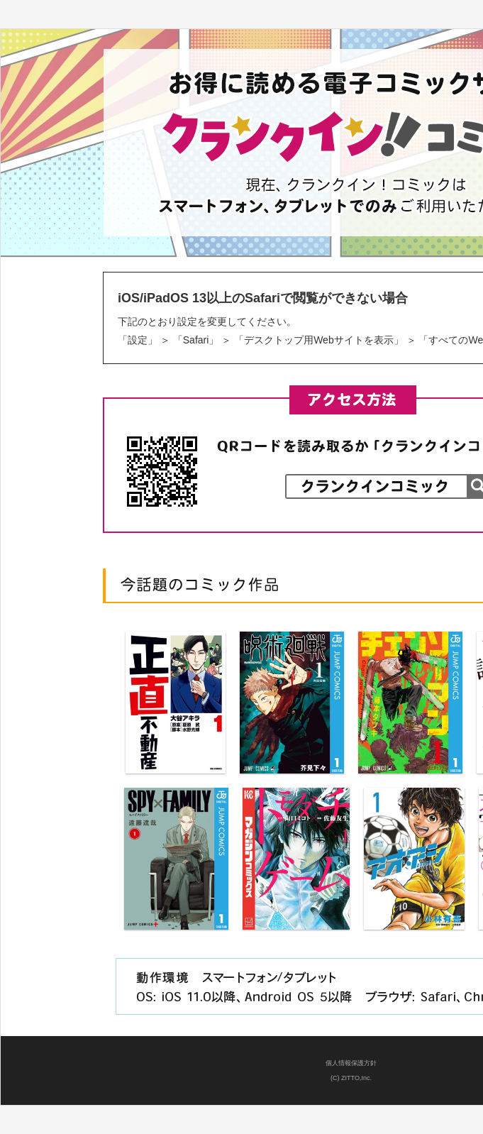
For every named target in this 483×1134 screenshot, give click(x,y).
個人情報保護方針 (351, 1063)
